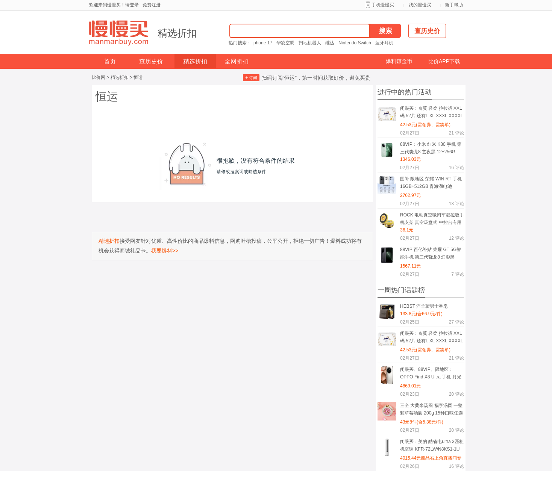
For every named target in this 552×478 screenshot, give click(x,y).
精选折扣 (177, 33)
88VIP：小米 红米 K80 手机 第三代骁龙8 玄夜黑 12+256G (430, 148)
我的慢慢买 (420, 5)
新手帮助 (454, 5)
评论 (456, 133)
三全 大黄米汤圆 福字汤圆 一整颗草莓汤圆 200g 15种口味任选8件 (431, 410)
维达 (329, 42)
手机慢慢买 (383, 5)
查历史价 (151, 61)
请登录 (132, 5)
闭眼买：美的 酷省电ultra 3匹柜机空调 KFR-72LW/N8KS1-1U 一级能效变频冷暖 (432, 446)
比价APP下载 (444, 61)
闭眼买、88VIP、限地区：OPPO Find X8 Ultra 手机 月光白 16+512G (430, 374)
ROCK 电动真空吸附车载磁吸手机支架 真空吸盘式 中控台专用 (432, 218)
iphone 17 (262, 42)
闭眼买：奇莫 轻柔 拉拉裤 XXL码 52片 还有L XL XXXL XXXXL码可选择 (431, 113)
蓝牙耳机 (384, 42)
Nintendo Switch (354, 42)
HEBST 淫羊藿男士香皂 (424, 306)
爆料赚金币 (399, 61)
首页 (110, 61)
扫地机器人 (310, 42)
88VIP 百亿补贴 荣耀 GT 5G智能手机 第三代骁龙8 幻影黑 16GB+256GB (430, 254)
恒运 (138, 77)
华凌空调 (285, 42)
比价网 (98, 77)
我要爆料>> (164, 251)
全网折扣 (236, 61)
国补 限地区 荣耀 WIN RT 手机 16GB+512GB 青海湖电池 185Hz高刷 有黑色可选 (431, 184)
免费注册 (152, 5)
